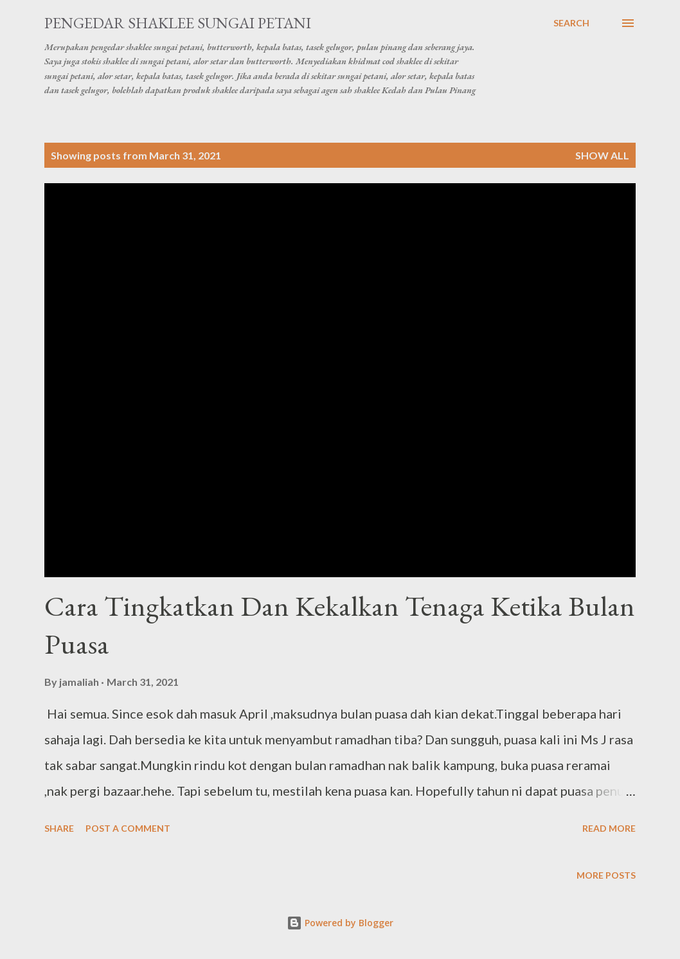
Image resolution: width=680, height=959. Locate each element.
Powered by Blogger (340, 923)
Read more (609, 828)
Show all (602, 155)
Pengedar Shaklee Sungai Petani (177, 23)
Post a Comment (127, 828)
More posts (606, 875)
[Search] (571, 23)
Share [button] (59, 828)
